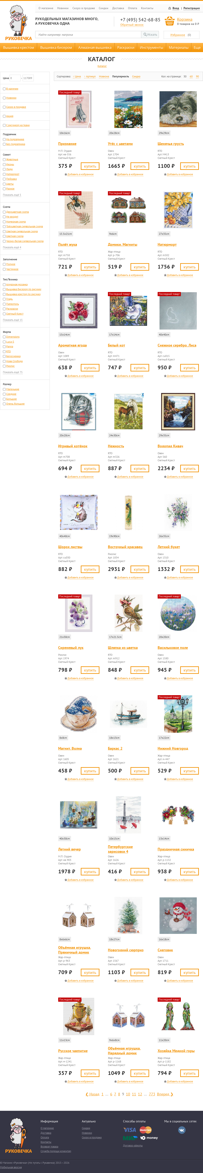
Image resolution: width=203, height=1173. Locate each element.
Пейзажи (11, 179)
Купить (90, 166)
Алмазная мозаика (17, 284)
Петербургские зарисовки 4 (120, 849)
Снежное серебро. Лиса (177, 345)
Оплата (132, 8)
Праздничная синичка (176, 849)
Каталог (102, 66)
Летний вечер (69, 849)
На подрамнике (15, 139)
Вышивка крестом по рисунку (23, 294)
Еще (197, 47)
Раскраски (125, 47)
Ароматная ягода (72, 345)
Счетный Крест (14, 313)
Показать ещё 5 (12, 195)
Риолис (10, 366)
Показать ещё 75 (13, 372)
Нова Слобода (14, 361)
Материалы (178, 47)
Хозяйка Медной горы (176, 1050)
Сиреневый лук (70, 647)
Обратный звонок (132, 25)
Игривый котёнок (72, 446)
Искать (152, 34)
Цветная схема (14, 236)
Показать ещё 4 (12, 247)
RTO (8, 351)
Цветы (10, 184)
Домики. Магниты (122, 244)
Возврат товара (49, 1146)
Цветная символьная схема (22, 231)
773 (152, 1093)
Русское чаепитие (73, 1050)
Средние (11, 394)
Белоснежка (13, 356)
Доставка (118, 8)
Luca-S (10, 341)
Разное (10, 188)
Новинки (63, 8)
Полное (10, 264)
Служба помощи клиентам (56, 1151)
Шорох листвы (70, 546)
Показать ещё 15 (13, 320)
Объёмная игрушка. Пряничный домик (74, 950)
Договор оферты (133, 1145)
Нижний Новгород (173, 748)
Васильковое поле (173, 647)
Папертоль (12, 304)
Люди (9, 169)
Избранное (177, 35)
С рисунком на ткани (18, 125)
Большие (11, 399)
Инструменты (151, 47)
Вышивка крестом (18, 47)
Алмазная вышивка (94, 47)
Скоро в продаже (83, 8)
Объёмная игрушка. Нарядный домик (124, 1050)
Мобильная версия (11, 1167)
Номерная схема (16, 221)
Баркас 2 (115, 748)
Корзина (184, 19)
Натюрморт (12, 174)
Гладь (9, 299)
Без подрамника (15, 144)
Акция (9, 116)
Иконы (10, 164)
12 (140, 1093)
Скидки (103, 8)
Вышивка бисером (56, 47)
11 (134, 1093)
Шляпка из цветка (123, 647)
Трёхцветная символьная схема (24, 226)
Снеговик (165, 950)
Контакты (147, 8)
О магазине (46, 8)
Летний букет (169, 546)
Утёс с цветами (120, 143)
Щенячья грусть (171, 143)
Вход (176, 8)
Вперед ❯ (165, 1093)
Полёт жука (67, 244)
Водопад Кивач (170, 446)
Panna (9, 346)
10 (128, 1093)
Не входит (12, 216)
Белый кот (116, 345)
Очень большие (15, 403)
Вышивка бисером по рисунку (23, 289)
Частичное (12, 269)
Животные (12, 159)
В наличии (12, 88)
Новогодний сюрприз (126, 950)
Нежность (116, 446)
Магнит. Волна (70, 748)
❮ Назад (92, 1093)
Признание (67, 143)
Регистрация (192, 8)
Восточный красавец (125, 546)
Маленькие (12, 389)
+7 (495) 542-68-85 (140, 20)
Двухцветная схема (17, 212)
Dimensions (12, 336)
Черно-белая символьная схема (25, 241)
